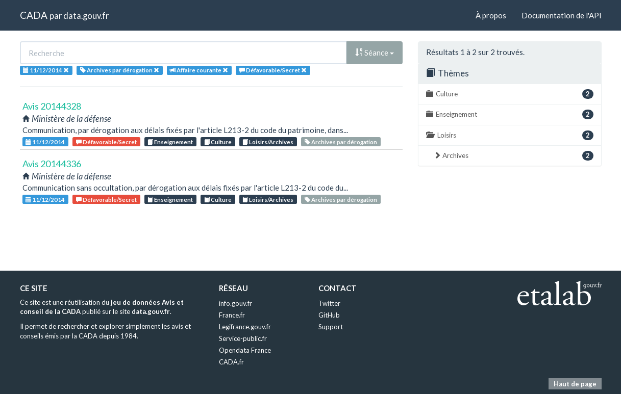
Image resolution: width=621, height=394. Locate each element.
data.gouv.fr (86, 15)
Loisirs (509, 135)
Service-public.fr (243, 338)
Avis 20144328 (51, 106)
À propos (491, 15)
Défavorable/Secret (106, 142)
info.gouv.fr (235, 303)
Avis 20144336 (51, 163)
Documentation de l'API (561, 15)
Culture (218, 142)
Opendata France (245, 350)
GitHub (329, 315)
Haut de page (575, 384)
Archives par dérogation (341, 142)
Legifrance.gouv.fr (245, 327)
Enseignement (170, 142)
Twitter (329, 303)
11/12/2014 (45, 142)
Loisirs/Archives (267, 142)
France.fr (232, 315)
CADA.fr (231, 362)
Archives (513, 156)
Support (330, 327)
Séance (374, 52)
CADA (33, 15)
